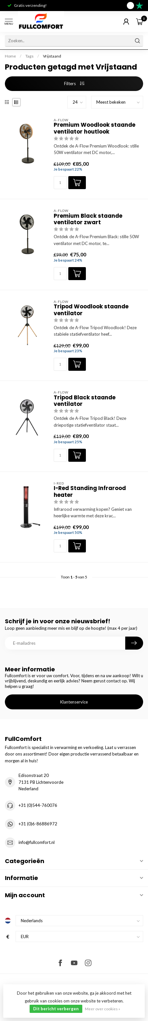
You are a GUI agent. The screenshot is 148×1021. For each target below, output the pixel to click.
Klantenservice (74, 701)
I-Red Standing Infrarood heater (90, 491)
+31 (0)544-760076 (38, 805)
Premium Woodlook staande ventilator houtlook (94, 128)
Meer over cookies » (102, 1008)
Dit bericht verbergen (56, 1008)
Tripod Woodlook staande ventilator (91, 310)
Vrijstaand (52, 56)
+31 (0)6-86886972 (38, 823)
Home (10, 56)
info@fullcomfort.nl (37, 842)
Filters (74, 83)
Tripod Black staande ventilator (84, 400)
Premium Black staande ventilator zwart (88, 219)
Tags (29, 56)
